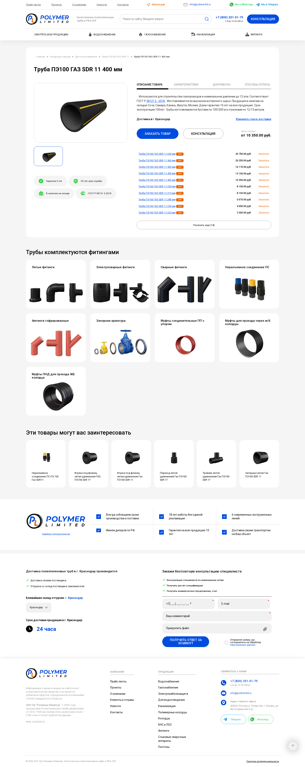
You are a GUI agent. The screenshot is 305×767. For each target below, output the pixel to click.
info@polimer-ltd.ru (197, 4)
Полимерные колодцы (172, 712)
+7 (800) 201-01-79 (229, 17)
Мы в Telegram (267, 4)
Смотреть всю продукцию (51, 34)
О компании (79, 4)
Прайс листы (33, 4)
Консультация (263, 19)
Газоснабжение (152, 34)
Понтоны (163, 746)
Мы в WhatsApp (241, 4)
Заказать (263, 153)
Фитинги (253, 34)
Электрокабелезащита (173, 693)
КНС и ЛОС (165, 724)
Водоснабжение (102, 34)
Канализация (203, 34)
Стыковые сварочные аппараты (172, 738)
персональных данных (242, 645)
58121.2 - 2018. (155, 101)
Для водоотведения (171, 699)
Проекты (56, 4)
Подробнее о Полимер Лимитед (56, 534)
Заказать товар (157, 134)
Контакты (123, 4)
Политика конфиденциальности (262, 761)
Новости (102, 4)
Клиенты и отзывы (122, 699)
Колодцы (164, 718)
